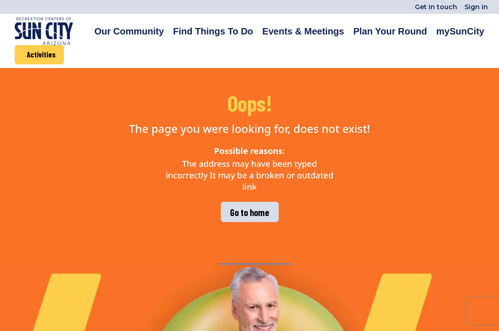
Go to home (249, 212)
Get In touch (436, 7)
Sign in (476, 7)
